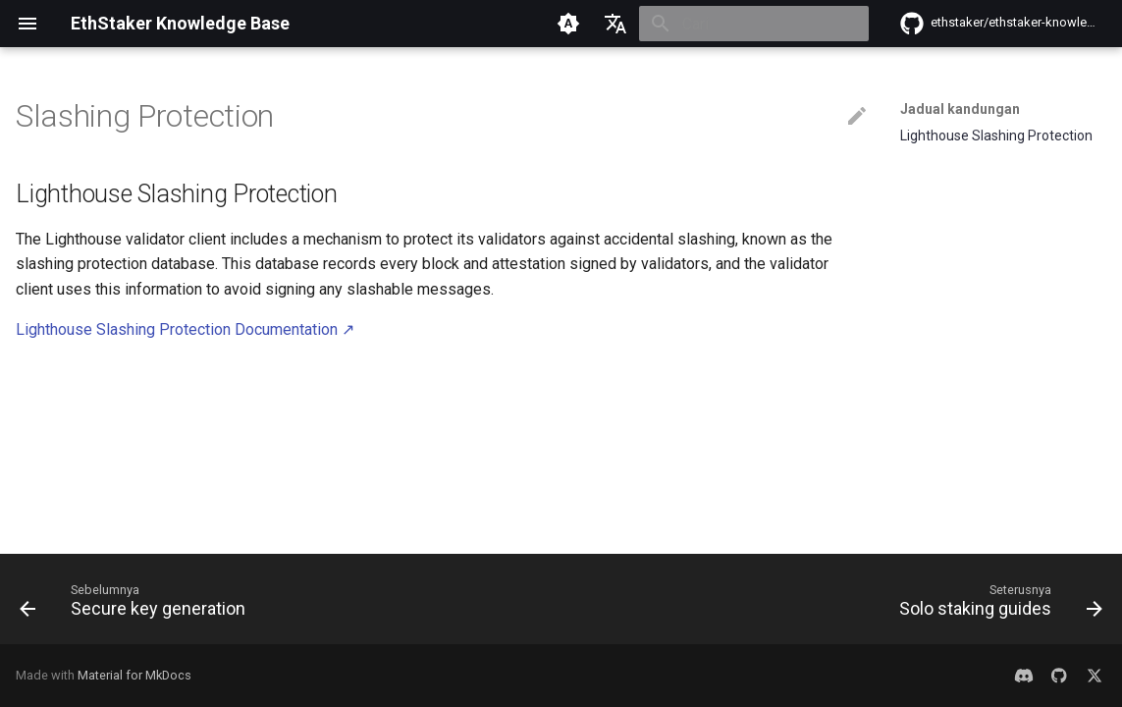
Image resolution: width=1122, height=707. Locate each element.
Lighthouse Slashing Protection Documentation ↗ (185, 329)
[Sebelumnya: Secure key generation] (137, 604)
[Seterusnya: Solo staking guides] (996, 604)
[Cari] (754, 23)
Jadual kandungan (960, 109)
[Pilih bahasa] (615, 23)
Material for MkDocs (134, 675)
